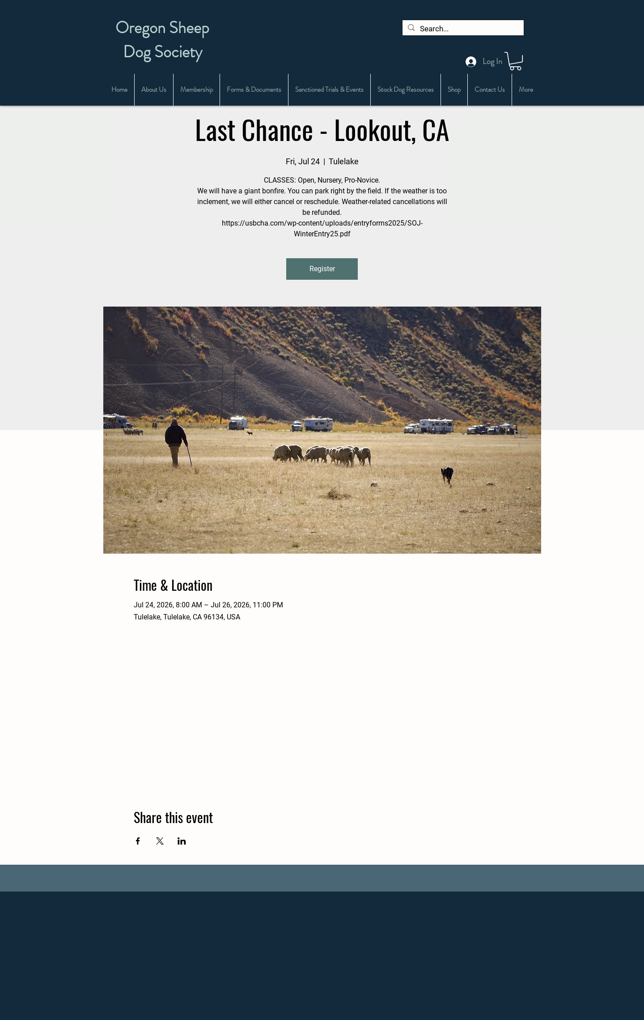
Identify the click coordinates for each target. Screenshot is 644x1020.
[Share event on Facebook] (138, 841)
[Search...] (462, 29)
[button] (515, 61)
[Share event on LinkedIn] (182, 841)
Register (322, 269)
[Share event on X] (160, 841)
